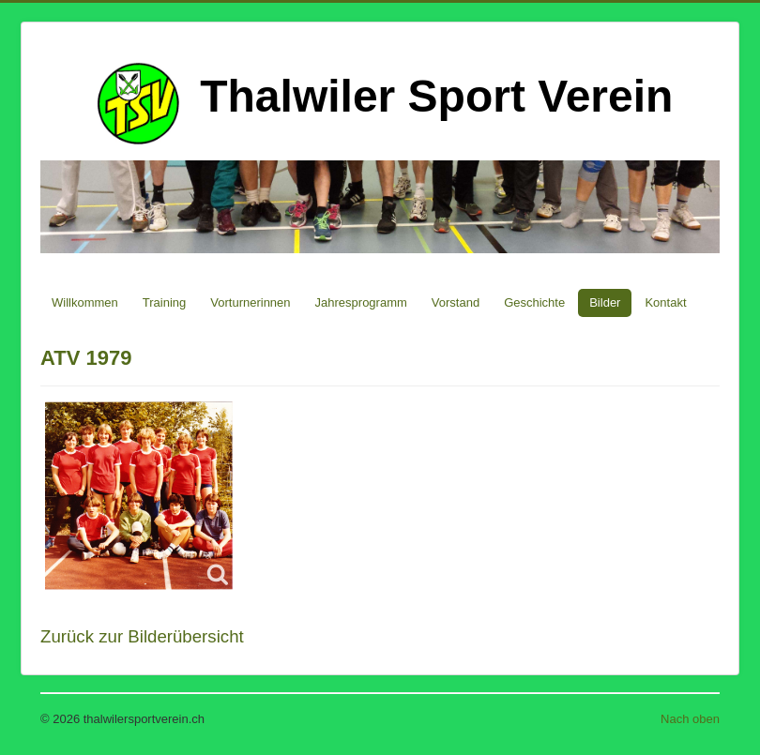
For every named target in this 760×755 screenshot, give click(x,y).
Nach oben (690, 719)
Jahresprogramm (361, 302)
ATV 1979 (85, 358)
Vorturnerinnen (250, 302)
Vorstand (455, 302)
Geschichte (534, 302)
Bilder (604, 302)
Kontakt (665, 302)
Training (164, 302)
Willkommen (85, 302)
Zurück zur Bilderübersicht (142, 636)
